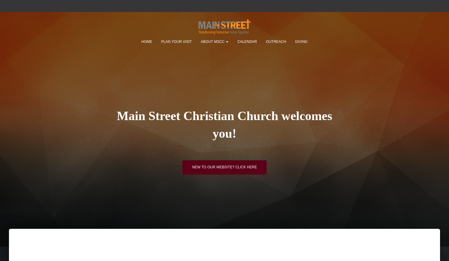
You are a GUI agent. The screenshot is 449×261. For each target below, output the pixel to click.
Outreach (276, 42)
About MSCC (214, 42)
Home (147, 42)
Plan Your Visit (176, 42)
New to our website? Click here (224, 168)
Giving (301, 42)
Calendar (247, 42)
